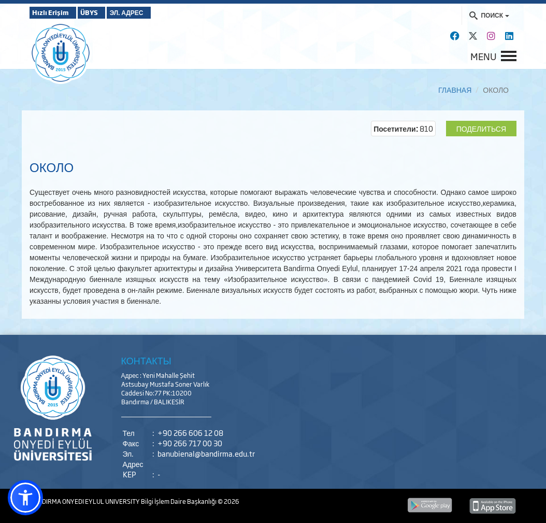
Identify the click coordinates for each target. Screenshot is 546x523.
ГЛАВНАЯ (454, 89)
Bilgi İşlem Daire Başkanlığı (179, 501)
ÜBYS (105, 12)
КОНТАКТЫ (146, 360)
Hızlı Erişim (55, 12)
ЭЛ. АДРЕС (154, 12)
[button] (25, 498)
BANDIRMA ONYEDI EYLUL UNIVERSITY (85, 501)
